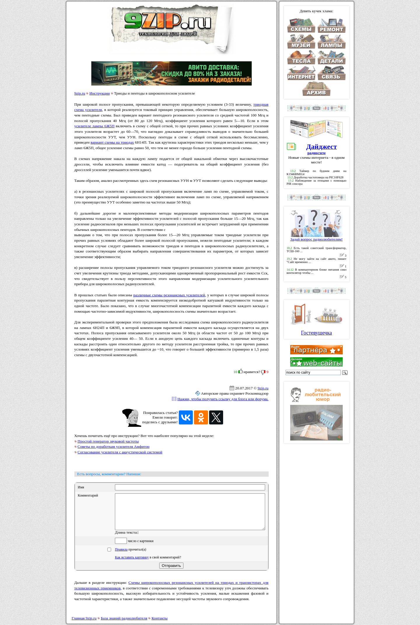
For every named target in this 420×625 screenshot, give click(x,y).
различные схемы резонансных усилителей (169, 295)
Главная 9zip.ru (84, 618)
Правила (121, 556)
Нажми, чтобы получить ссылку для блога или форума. (222, 399)
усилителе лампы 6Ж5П (94, 126)
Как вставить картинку (132, 564)
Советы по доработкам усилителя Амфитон (114, 446)
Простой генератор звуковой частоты (108, 441)
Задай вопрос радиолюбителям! (316, 237)
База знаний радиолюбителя (124, 618)
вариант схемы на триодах (112, 142)
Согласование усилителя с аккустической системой (120, 452)
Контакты (160, 618)
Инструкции (100, 93)
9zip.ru (79, 93)
